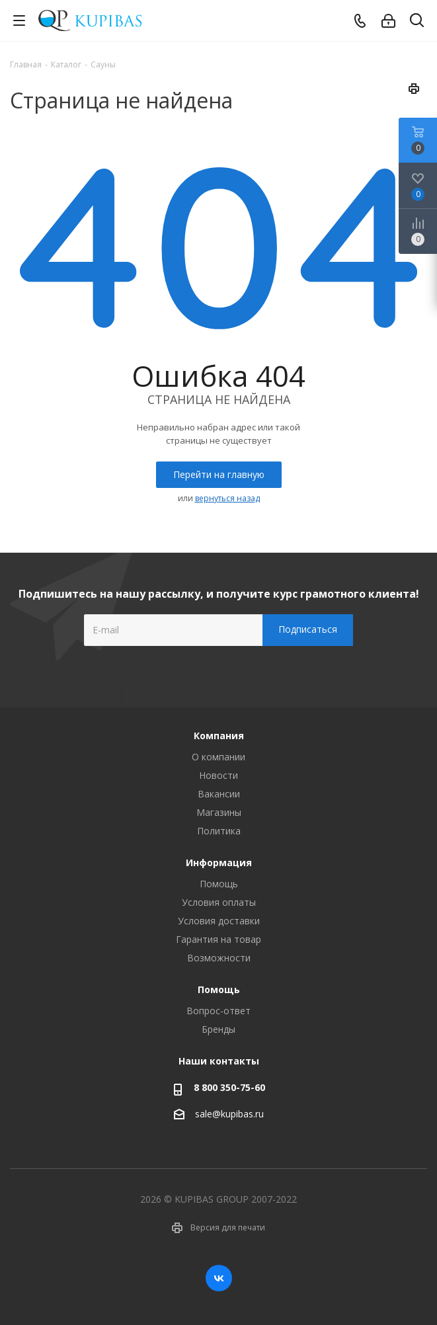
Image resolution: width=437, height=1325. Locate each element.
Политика (219, 830)
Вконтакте (219, 1278)
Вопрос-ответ (218, 1010)
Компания (219, 735)
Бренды (218, 1029)
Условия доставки (219, 920)
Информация (219, 862)
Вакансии (219, 793)
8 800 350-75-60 (229, 1087)
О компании (218, 756)
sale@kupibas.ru (229, 1113)
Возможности (219, 957)
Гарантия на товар (218, 939)
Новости (218, 775)
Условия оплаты (219, 902)
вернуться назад (227, 498)
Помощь (219, 883)
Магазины (218, 812)
